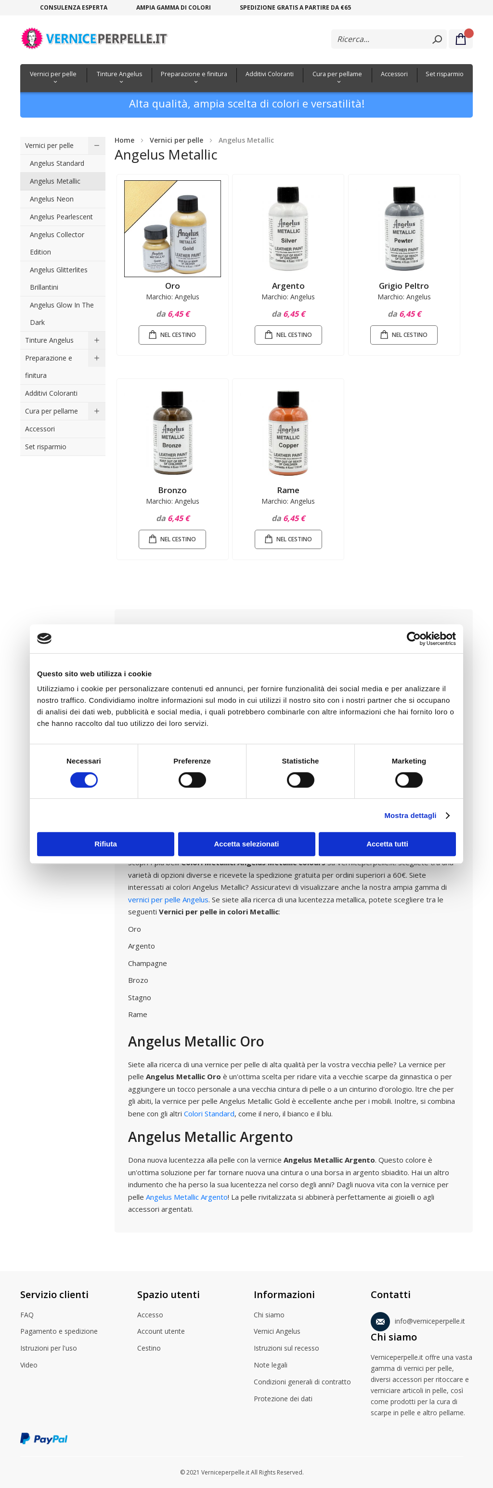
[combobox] (389, 39)
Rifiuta (105, 844)
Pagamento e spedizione (59, 1332)
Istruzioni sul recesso (286, 1348)
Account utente (161, 1332)
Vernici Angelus (277, 1332)
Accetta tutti (387, 844)
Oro (172, 285)
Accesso (150, 1315)
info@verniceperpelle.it (418, 1319)
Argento (288, 285)
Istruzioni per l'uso (48, 1348)
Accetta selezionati (246, 844)
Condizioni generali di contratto (302, 1382)
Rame (288, 490)
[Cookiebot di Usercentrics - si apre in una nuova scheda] (414, 638)
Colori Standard (209, 1113)
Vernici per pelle (176, 140)
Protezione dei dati (283, 1399)
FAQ (27, 1315)
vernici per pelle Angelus (168, 899)
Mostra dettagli (410, 815)
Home (124, 140)
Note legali (270, 1365)
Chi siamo (269, 1315)
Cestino (149, 1348)
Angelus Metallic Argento (187, 1197)
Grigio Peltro (404, 285)
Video (29, 1365)
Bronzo (172, 490)
